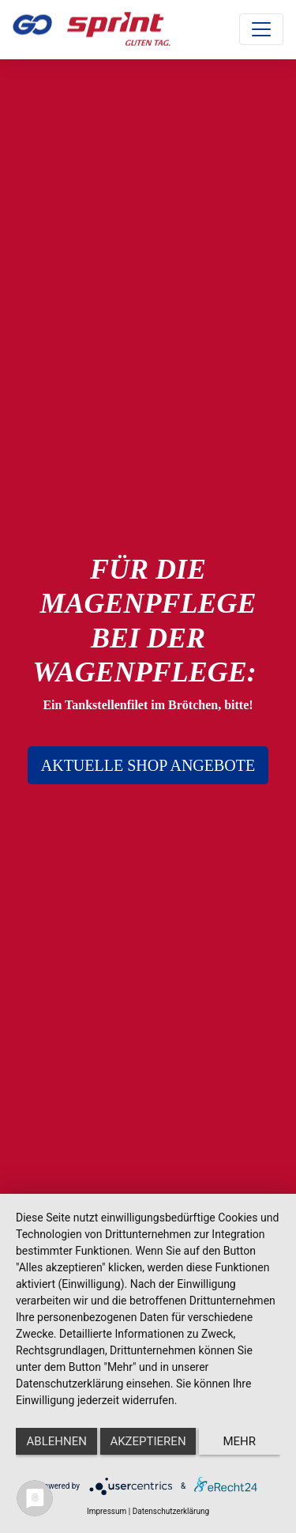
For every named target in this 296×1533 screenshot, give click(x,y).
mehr (240, 1441)
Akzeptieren (147, 1441)
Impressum (106, 1511)
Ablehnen (57, 1441)
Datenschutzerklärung (171, 1511)
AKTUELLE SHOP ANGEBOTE (148, 765)
